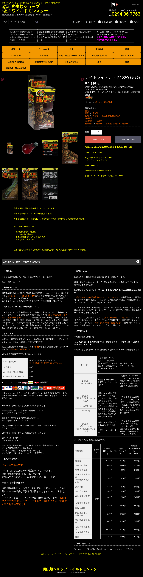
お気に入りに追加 (128, 139)
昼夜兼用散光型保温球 (111, 116)
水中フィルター (127, 55)
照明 (71, 49)
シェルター (16, 55)
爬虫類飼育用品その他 (43, 62)
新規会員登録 (105, 22)
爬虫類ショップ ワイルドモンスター (71, 569)
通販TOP (90, 22)
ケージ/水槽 (44, 49)
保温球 (95, 113)
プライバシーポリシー (67, 554)
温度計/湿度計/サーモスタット (71, 55)
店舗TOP (77, 22)
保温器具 (99, 49)
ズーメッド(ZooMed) (103, 102)
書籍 (127, 62)
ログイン (134, 22)
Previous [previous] (1, 79)
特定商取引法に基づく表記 (90, 554)
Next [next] (82, 79)
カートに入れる (98, 139)
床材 (127, 49)
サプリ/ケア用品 (71, 62)
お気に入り (121, 22)
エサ (99, 62)
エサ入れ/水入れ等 (99, 55)
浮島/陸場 (44, 55)
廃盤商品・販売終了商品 (16, 68)
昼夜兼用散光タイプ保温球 (117, 123)
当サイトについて (48, 554)
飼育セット (16, 49)
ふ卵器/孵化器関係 (16, 62)
